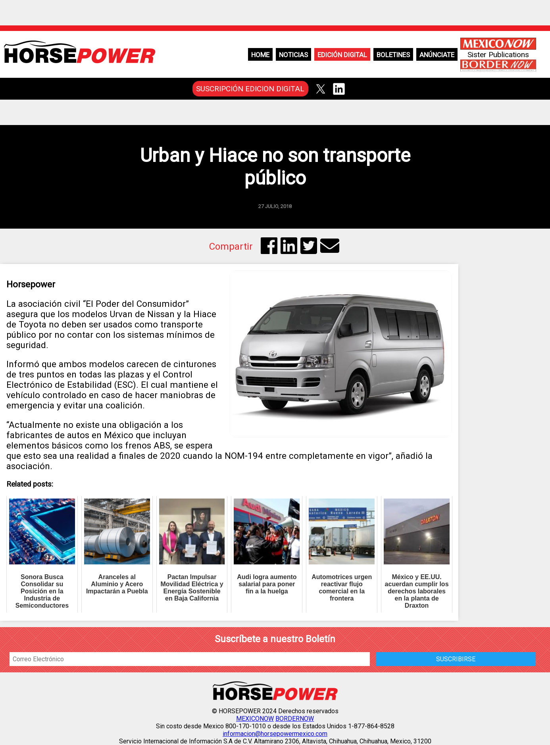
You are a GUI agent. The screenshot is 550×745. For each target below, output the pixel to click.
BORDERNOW (294, 718)
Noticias (293, 55)
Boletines (393, 55)
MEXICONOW (255, 718)
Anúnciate (436, 55)
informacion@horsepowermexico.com (275, 733)
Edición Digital (342, 55)
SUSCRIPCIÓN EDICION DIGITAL (250, 88)
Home (260, 55)
